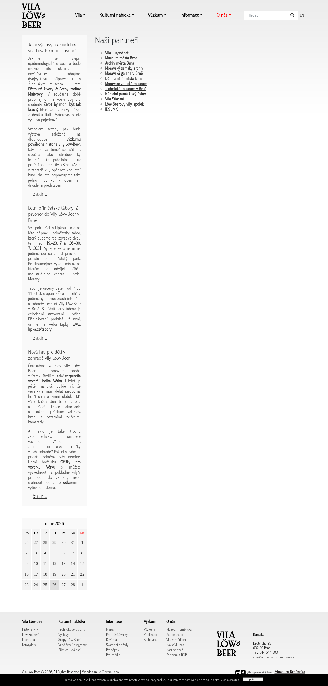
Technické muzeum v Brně (125, 89)
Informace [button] (189, 15)
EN (302, 16)
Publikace (150, 635)
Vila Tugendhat (116, 53)
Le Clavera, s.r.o (108, 672)
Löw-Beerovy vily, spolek (124, 104)
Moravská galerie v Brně (124, 74)
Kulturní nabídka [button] (114, 15)
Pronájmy (112, 650)
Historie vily (30, 629)
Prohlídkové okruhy (71, 629)
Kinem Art (70, 165)
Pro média (113, 655)
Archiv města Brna (119, 63)
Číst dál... (40, 195)
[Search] (271, 15)
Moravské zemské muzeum (126, 84)
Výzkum (149, 629)
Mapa (110, 629)
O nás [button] (222, 15)
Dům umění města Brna (123, 79)
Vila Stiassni (114, 99)
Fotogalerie (29, 645)
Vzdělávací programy (72, 645)
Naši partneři (174, 650)
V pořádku (253, 679)
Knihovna (150, 640)
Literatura (28, 640)
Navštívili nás (175, 645)
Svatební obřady (117, 645)
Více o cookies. (230, 680)
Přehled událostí (69, 650)
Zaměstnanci (175, 635)
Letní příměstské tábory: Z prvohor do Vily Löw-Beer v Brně (53, 214)
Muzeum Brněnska (179, 629)
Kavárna (111, 640)
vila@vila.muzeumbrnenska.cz (273, 657)
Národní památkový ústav (125, 94)
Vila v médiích (176, 640)
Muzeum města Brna (121, 58)
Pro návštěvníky (117, 635)
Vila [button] (78, 15)
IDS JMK (111, 110)
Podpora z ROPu (177, 655)
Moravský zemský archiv (124, 69)
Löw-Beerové (30, 635)
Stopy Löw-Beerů (69, 640)
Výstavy (63, 635)
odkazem (70, 483)
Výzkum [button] (155, 15)
